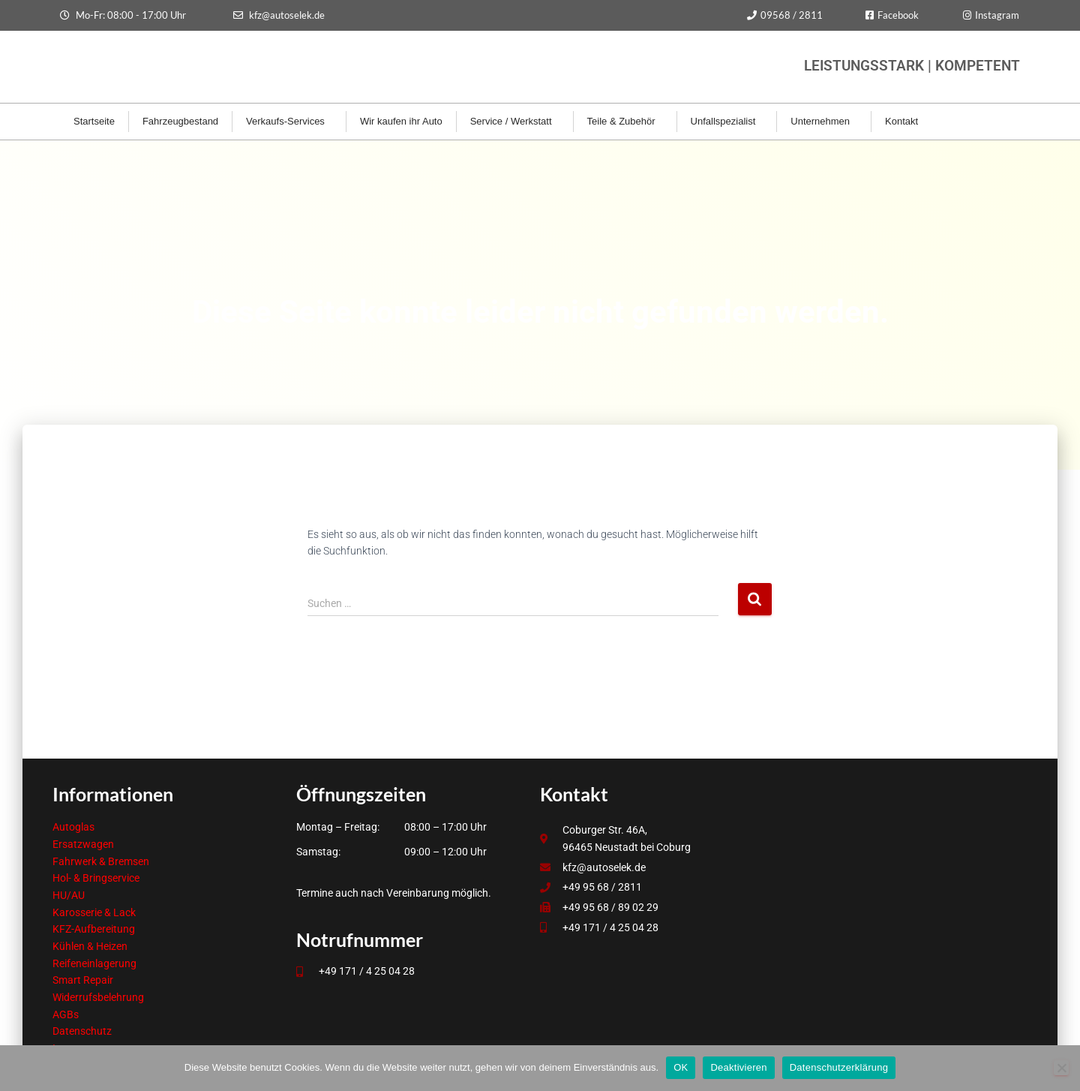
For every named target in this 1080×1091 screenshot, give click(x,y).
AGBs (65, 1014)
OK (681, 1067)
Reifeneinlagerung (94, 963)
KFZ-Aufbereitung (93, 929)
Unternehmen (823, 121)
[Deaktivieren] (1061, 1067)
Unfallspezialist (727, 121)
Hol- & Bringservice (96, 878)
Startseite (94, 121)
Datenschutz (82, 1031)
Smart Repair (82, 980)
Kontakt (905, 121)
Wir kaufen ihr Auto (401, 121)
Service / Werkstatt (515, 121)
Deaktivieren (738, 1067)
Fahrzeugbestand (180, 121)
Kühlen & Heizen (90, 946)
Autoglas (73, 828)
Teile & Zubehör (625, 121)
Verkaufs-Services (289, 121)
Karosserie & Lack (94, 912)
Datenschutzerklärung (839, 1067)
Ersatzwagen (83, 844)
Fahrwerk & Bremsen (100, 861)
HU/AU (68, 895)
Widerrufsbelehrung (98, 997)
